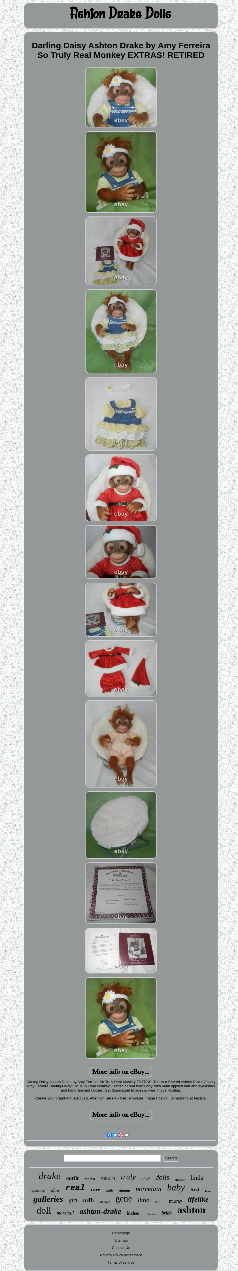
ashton (191, 1210)
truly (128, 1176)
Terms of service (121, 1262)
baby (176, 1187)
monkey (104, 1201)
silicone (180, 1179)
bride (167, 1213)
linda (196, 1177)
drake (49, 1176)
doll (44, 1210)
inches (133, 1213)
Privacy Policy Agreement (121, 1255)
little (143, 1199)
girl (73, 1200)
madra (89, 1179)
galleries (48, 1198)
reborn (108, 1178)
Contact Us (121, 1248)
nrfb (88, 1200)
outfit (72, 1178)
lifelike (198, 1199)
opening (38, 1190)
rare (95, 1189)
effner (55, 1190)
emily (110, 1190)
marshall (65, 1213)
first (194, 1189)
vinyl (145, 1179)
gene (124, 1198)
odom (159, 1202)
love (208, 1191)
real (75, 1188)
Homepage (121, 1233)
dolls (162, 1177)
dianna (124, 1190)
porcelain (149, 1188)
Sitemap (121, 1240)
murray (175, 1201)
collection (150, 1214)
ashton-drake (100, 1211)
